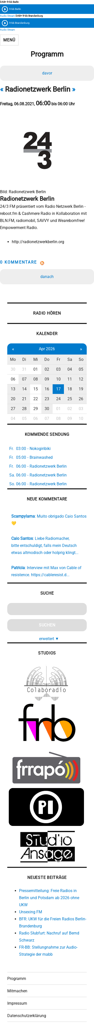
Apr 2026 (47, 348)
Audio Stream (7, 15)
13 (13, 389)
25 (69, 398)
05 (81, 369)
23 (47, 398)
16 (47, 389)
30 (13, 369)
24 (58, 398)
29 (35, 408)
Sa (69, 359)
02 (47, 369)
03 (58, 369)
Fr (58, 359)
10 (58, 379)
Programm (16, 978)
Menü (9, 40)
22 (35, 398)
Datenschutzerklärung (26, 1015)
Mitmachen (17, 991)
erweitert (49, 638)
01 (35, 369)
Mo (13, 359)
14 (24, 389)
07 (24, 379)
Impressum (17, 1003)
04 (69, 369)
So (81, 359)
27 (13, 408)
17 (58, 389)
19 (81, 389)
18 (69, 389)
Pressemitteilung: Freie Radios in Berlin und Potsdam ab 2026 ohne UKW (49, 897)
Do (46, 359)
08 (35, 379)
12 (81, 379)
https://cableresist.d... (50, 574)
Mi (35, 359)
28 (24, 408)
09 (47, 379)
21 (24, 398)
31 (24, 369)
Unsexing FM (30, 911)
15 (35, 389)
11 (69, 379)
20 (13, 398)
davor (47, 73)
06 (13, 379)
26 (81, 398)
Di (24, 359)
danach (47, 276)
